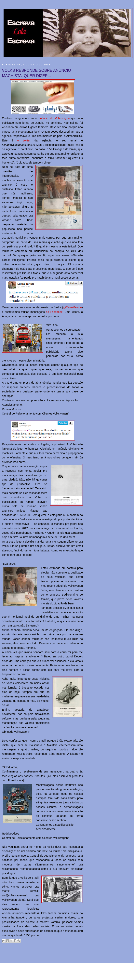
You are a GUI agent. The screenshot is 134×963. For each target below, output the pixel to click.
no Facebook (54, 311)
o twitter (23, 140)
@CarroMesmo (72, 307)
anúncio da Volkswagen (54, 118)
